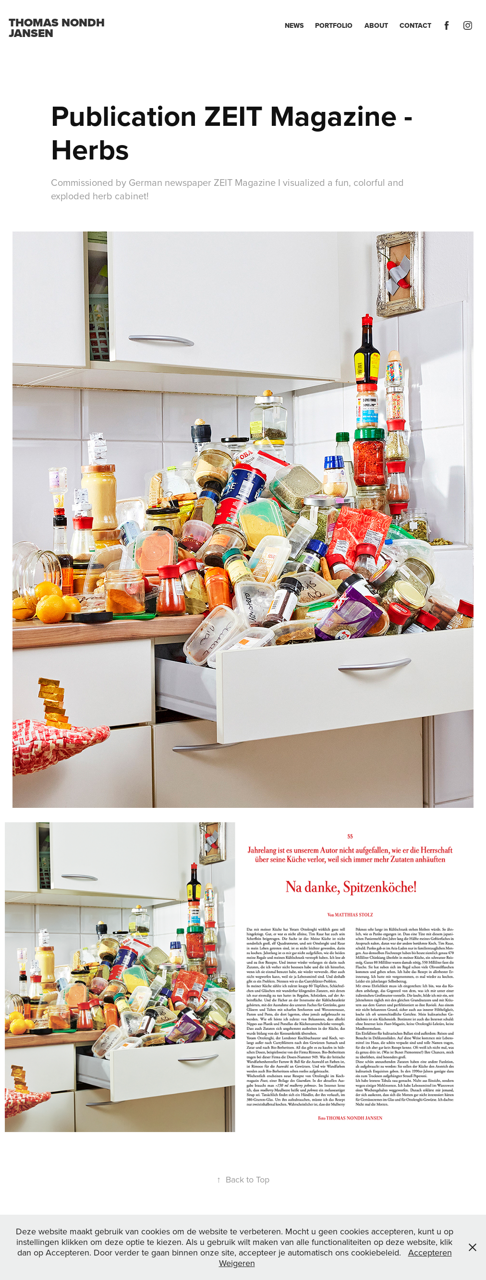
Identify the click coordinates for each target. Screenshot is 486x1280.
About (376, 25)
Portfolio (333, 25)
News (294, 25)
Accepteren (430, 1252)
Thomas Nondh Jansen (58, 28)
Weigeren (237, 1263)
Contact (415, 25)
